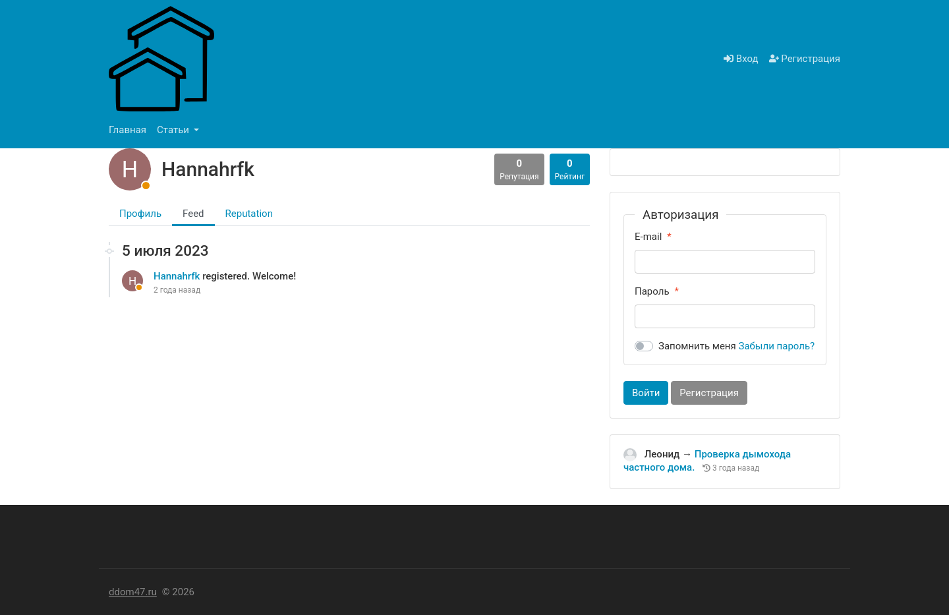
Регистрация (804, 59)
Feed (193, 214)
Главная (127, 130)
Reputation (249, 214)
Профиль (140, 214)
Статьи (174, 130)
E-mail (648, 237)
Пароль (652, 291)
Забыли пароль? (777, 346)
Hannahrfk (178, 276)
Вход (741, 59)
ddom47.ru (133, 592)
